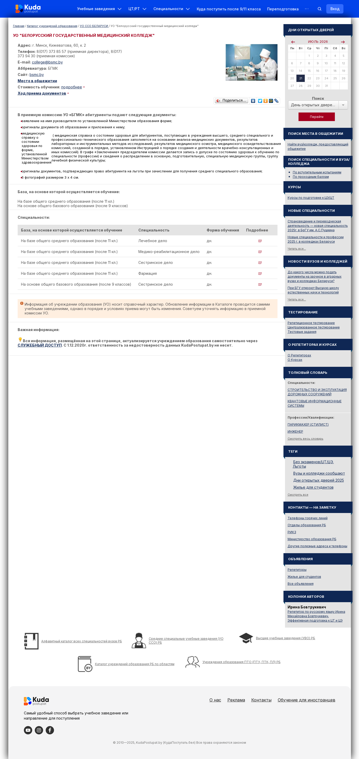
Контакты (261, 699)
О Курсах (295, 360)
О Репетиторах (299, 355)
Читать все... (297, 248)
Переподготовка (283, 9)
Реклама (236, 699)
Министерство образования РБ (312, 539)
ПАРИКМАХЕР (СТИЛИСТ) (308, 424)
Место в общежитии (37, 81)
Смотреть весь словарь (305, 438)
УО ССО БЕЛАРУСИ (94, 26)
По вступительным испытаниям (317, 172)
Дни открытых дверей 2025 (318, 480)
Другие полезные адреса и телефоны (317, 546)
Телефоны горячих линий (308, 518)
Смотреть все (298, 494)
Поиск (318, 98)
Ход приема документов (42, 93)
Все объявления (301, 584)
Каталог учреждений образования (52, 26)
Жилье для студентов (313, 487)
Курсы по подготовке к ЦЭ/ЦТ (311, 198)
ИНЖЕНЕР (295, 431)
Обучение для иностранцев (306, 699)
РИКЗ (292, 532)
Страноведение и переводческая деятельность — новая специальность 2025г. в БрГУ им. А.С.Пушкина (318, 225)
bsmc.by (37, 74)
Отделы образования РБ (307, 525)
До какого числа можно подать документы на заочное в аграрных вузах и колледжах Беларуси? (315, 276)
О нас (215, 699)
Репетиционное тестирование (311, 323)
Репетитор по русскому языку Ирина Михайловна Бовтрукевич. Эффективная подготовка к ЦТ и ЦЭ (316, 616)
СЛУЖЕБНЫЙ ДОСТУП (40, 345)
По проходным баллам (311, 177)
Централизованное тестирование (314, 327)
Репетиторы (297, 570)
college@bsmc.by (47, 62)
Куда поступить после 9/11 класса (229, 9)
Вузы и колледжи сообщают (319, 473)
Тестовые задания (302, 332)
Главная (18, 26)
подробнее (71, 87)
